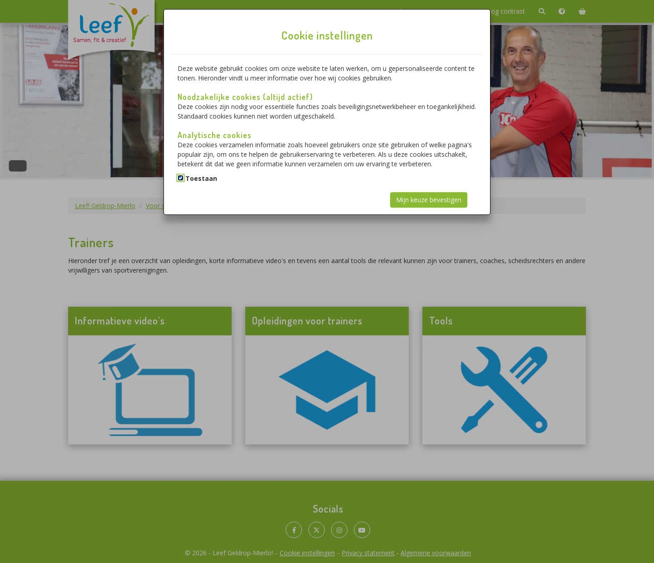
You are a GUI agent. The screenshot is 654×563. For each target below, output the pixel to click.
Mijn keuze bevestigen (428, 199)
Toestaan (201, 178)
